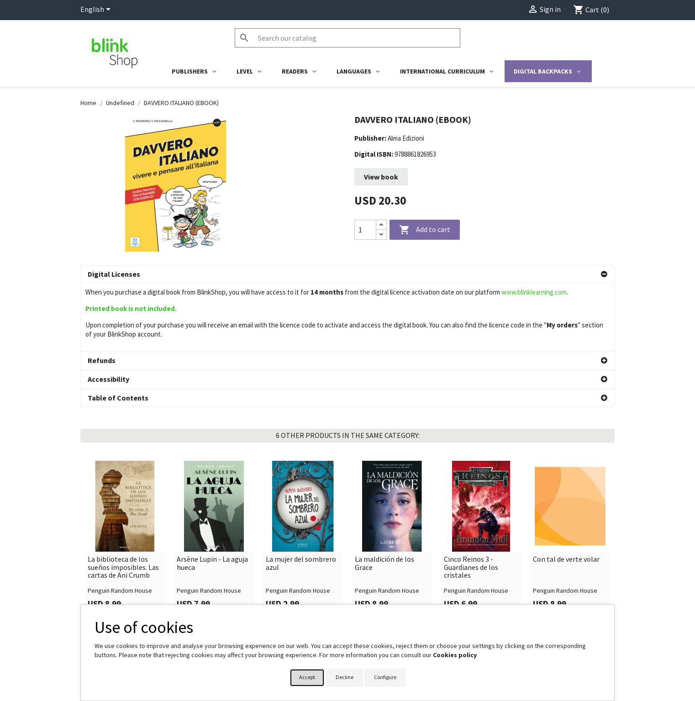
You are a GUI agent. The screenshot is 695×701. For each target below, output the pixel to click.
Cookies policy (455, 655)
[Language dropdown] (97, 10)
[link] (124, 471)
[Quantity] (365, 230)
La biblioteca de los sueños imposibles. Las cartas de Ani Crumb (123, 499)
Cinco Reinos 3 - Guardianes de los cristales (471, 499)
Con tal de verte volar (566, 491)
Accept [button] (307, 677)
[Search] (347, 37)
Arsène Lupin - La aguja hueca (212, 495)
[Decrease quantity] (381, 234)
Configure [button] (385, 677)
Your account (376, 601)
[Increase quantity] (381, 225)
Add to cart (424, 230)
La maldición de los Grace (384, 495)
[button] (347, 274)
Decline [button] (344, 677)
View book (381, 176)
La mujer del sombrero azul (301, 495)
